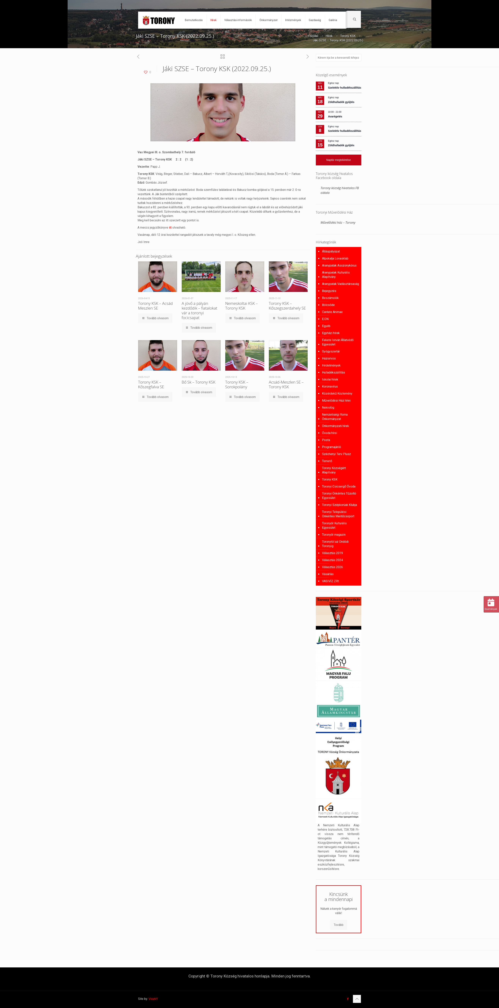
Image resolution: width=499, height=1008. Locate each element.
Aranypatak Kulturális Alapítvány (336, 275)
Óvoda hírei (329, 433)
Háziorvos (329, 358)
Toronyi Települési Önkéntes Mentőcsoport (338, 514)
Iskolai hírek (330, 379)
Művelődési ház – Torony (338, 222)
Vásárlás (328, 574)
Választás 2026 (332, 567)
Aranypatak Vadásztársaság (340, 284)
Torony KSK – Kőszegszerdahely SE (287, 306)
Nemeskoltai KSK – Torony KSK (241, 306)
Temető (327, 461)
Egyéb (326, 326)
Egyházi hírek (331, 333)
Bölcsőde (328, 305)
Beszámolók (330, 298)
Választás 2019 (332, 553)
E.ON (325, 319)
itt (170, 227)
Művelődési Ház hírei (336, 400)
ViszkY (153, 999)
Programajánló (331, 447)
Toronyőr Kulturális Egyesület (334, 525)
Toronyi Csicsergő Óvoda (338, 486)
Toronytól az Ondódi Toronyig (335, 544)
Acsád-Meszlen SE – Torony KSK (286, 384)
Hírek (329, 36)
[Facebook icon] (347, 999)
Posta (326, 440)
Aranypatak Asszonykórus (339, 265)
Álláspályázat (331, 251)
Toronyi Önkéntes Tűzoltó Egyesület (339, 496)
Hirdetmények (331, 365)
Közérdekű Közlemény (337, 393)
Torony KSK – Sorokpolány (236, 384)
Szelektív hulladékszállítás (344, 87)
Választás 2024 (332, 560)
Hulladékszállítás (333, 372)
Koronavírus (330, 386)
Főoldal (313, 36)
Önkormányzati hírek (335, 426)
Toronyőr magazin (334, 534)
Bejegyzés (329, 291)
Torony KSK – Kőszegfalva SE (151, 384)
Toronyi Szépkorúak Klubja (339, 505)
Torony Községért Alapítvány (334, 470)
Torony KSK (348, 36)
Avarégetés (335, 116)
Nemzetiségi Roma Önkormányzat (335, 417)
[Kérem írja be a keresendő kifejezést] (338, 57)
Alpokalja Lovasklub (335, 258)
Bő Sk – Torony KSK (198, 382)
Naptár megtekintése (338, 159)
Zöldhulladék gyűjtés (341, 102)
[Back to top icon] (357, 999)
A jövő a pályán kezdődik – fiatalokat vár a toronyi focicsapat (199, 310)
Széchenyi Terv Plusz (336, 454)
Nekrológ (328, 407)
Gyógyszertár (331, 351)
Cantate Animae (332, 312)
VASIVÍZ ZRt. (330, 581)
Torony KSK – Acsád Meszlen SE (155, 306)
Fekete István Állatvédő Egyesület (338, 342)
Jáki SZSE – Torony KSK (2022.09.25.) (338, 40)
